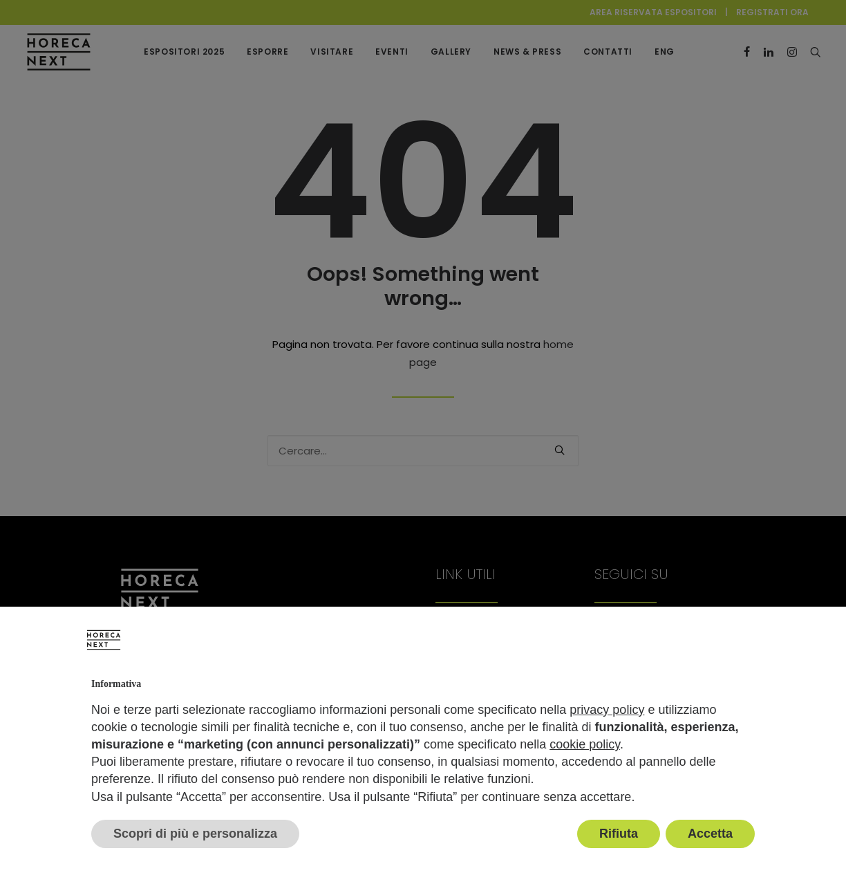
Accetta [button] (710, 833)
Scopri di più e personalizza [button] (195, 833)
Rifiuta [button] (618, 833)
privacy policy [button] (607, 710)
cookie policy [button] (584, 744)
